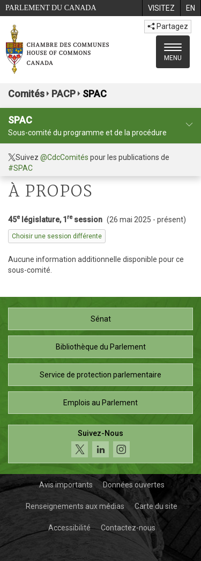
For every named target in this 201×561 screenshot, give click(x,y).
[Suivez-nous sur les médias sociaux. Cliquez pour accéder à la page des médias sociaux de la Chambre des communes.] (100, 444)
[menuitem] (161, 8)
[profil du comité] (189, 124)
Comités (26, 93)
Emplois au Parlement (100, 402)
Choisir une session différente (57, 236)
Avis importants (66, 484)
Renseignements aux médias (75, 506)
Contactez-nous (128, 527)
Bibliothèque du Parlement (101, 347)
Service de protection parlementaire (100, 374)
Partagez (167, 26)
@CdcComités (64, 157)
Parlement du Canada (50, 8)
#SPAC (20, 168)
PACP (63, 93)
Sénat (101, 319)
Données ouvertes (134, 484)
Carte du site (156, 506)
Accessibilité (69, 527)
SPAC (95, 93)
